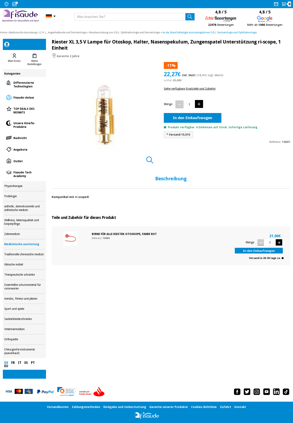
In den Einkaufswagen (192, 118)
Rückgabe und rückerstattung (124, 407)
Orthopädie (24, 339)
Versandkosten (58, 407)
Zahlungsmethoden (86, 407)
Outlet (24, 161)
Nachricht (24, 138)
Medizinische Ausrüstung (23, 32)
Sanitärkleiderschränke (24, 319)
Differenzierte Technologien (24, 84)
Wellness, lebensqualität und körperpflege (24, 222)
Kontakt (240, 407)
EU (6, 366)
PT (33, 363)
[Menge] (189, 104)
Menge (168, 104)
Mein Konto (14, 61)
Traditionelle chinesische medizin (24, 254)
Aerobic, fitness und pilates (24, 299)
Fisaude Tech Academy (24, 174)
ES (26, 363)
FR (13, 363)
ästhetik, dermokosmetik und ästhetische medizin (24, 208)
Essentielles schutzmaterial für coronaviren (24, 287)
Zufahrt (225, 407)
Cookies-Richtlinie (204, 407)
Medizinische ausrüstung (24, 244)
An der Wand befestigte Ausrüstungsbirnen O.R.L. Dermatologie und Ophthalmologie (209, 32)
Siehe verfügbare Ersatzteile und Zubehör (190, 88)
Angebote (24, 149)
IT (19, 363)
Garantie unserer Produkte (168, 407)
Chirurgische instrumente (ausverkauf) (24, 351)
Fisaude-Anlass (24, 97)
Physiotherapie (24, 186)
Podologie (24, 196)
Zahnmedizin (24, 234)
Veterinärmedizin (24, 329)
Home (3, 32)
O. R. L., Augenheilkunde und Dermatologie (62, 32)
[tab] (14, 59)
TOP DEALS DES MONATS (24, 110)
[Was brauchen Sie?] (134, 17)
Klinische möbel (24, 265)
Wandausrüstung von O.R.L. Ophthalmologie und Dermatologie (124, 32)
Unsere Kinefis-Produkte (24, 124)
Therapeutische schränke (24, 275)
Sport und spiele (24, 309)
